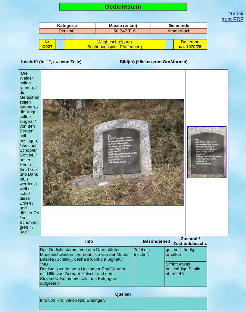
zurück (235, 13)
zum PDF (232, 19)
